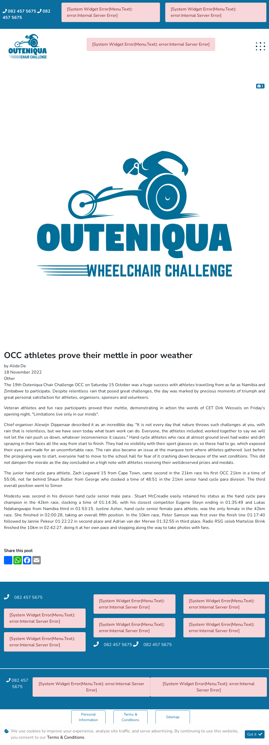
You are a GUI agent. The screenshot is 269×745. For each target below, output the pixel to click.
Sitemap (172, 717)
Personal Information (88, 717)
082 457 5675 (22, 11)
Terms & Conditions (130, 717)
